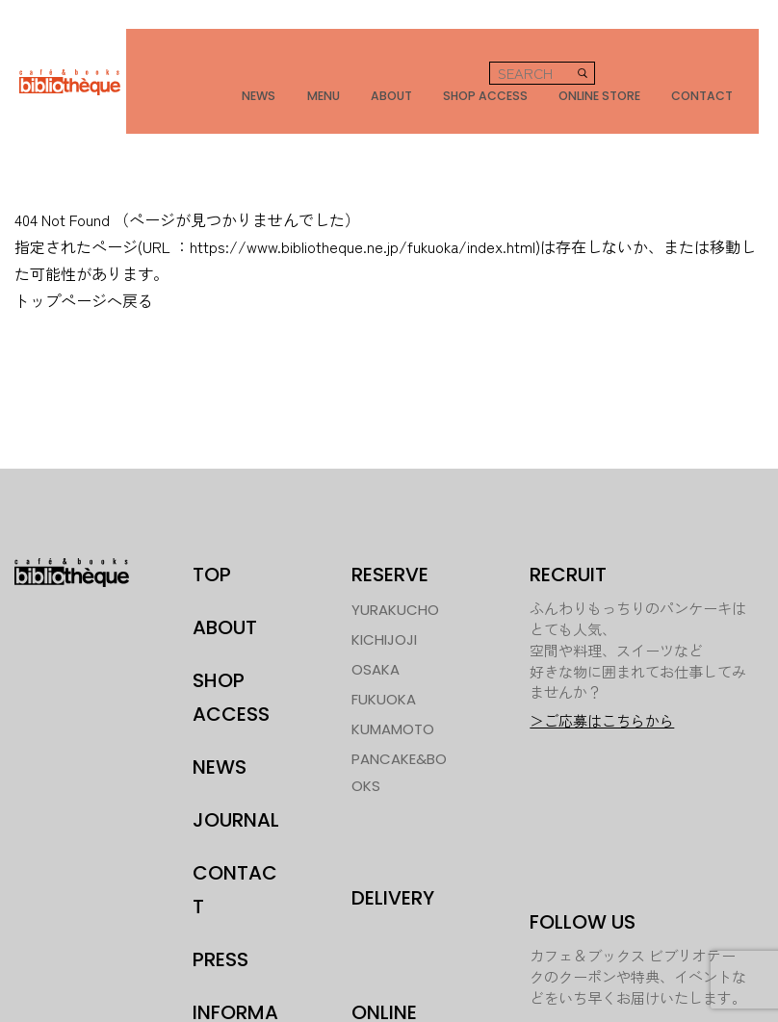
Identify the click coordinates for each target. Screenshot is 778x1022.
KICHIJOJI (384, 588)
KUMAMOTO (392, 678)
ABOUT (409, 69)
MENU (346, 69)
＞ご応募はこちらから (602, 670)
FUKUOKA (383, 648)
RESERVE (389, 523)
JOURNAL (236, 768)
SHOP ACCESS (503, 69)
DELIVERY (392, 846)
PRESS (220, 908)
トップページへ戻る (83, 249)
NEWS (287, 69)
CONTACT (723, 69)
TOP (212, 523)
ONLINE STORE (620, 69)
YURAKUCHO (395, 559)
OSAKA (375, 618)
